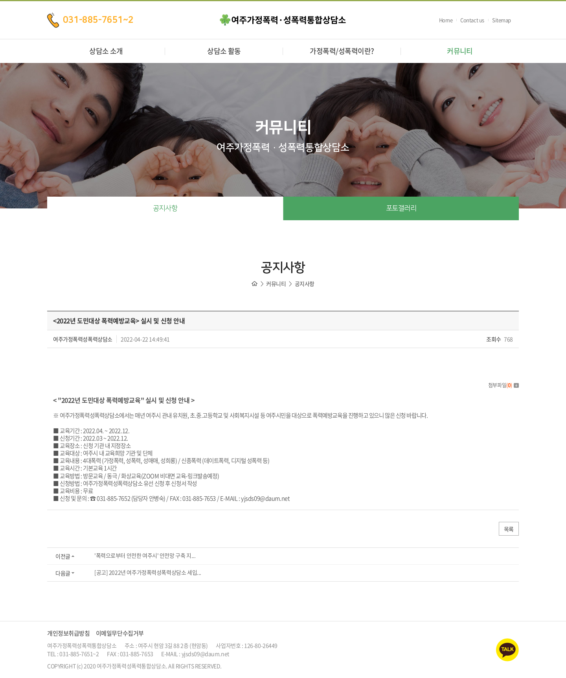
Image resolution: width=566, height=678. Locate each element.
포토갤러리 (401, 208)
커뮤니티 (460, 51)
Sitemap (501, 20)
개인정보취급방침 (68, 633)
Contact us (472, 20)
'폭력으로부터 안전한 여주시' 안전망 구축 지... (144, 555)
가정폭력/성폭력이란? (342, 51)
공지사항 (165, 208)
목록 (509, 529)
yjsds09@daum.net (265, 498)
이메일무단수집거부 (120, 633)
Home (445, 20)
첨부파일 (503, 385)
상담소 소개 (106, 51)
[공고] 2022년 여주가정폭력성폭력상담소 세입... (147, 572)
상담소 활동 (224, 51)
